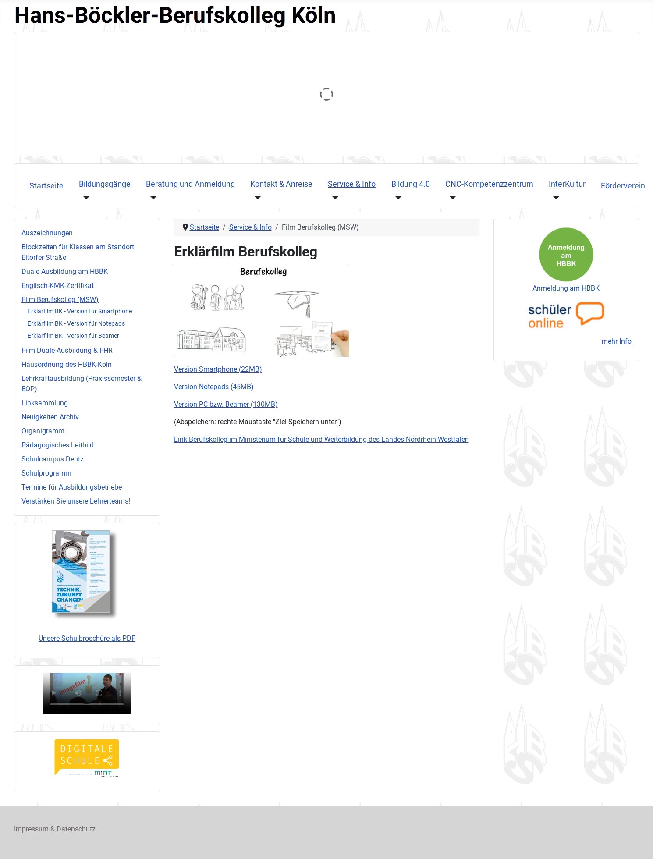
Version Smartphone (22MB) (218, 369)
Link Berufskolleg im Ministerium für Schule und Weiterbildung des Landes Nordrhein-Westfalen (321, 439)
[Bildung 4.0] (396, 197)
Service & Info (352, 184)
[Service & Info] (333, 197)
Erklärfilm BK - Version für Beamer (73, 335)
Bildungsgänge (105, 184)
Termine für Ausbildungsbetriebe (71, 487)
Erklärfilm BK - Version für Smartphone (80, 311)
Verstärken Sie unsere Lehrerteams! (75, 501)
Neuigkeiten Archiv (50, 417)
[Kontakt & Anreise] (255, 197)
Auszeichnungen (47, 233)
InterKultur (567, 184)
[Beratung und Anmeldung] (151, 197)
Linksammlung (44, 403)
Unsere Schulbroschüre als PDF (87, 638)
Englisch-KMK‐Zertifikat (57, 285)
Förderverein (623, 185)
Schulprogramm (46, 473)
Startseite (46, 185)
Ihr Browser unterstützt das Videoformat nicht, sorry (87, 693)
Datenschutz (76, 829)
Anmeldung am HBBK (566, 288)
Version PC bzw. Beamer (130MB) (226, 404)
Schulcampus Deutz (52, 459)
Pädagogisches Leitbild (57, 445)
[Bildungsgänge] (84, 197)
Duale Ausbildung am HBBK (64, 271)
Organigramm (42, 431)
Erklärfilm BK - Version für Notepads (76, 323)
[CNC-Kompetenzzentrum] (450, 197)
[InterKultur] (554, 197)
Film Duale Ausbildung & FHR (67, 350)
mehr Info (617, 341)
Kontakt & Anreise (281, 184)
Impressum (31, 829)
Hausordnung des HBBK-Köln (66, 364)
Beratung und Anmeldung (190, 184)
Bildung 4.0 (410, 184)
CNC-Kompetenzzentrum (489, 184)
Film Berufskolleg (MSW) (60, 299)
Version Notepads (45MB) (214, 387)
